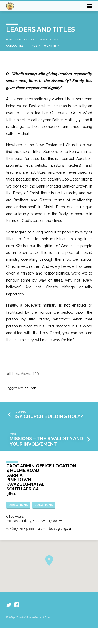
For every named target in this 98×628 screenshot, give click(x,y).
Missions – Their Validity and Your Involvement (46, 441)
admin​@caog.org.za (54, 529)
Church (30, 39)
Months (52, 45)
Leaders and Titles (49, 39)
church (30, 388)
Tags (35, 45)
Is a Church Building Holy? (50, 416)
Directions (18, 505)
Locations (43, 505)
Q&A (19, 39)
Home (9, 39)
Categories (16, 45)
